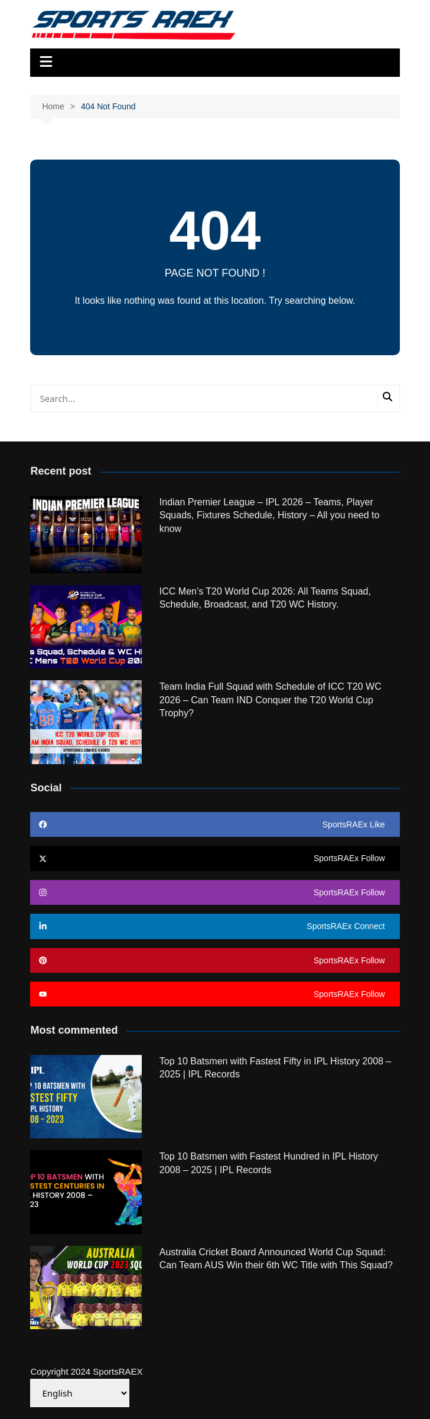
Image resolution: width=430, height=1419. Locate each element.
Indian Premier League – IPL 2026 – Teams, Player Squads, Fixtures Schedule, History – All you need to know (269, 515)
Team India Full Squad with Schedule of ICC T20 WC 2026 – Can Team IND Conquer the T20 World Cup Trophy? (270, 699)
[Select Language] (79, 1393)
